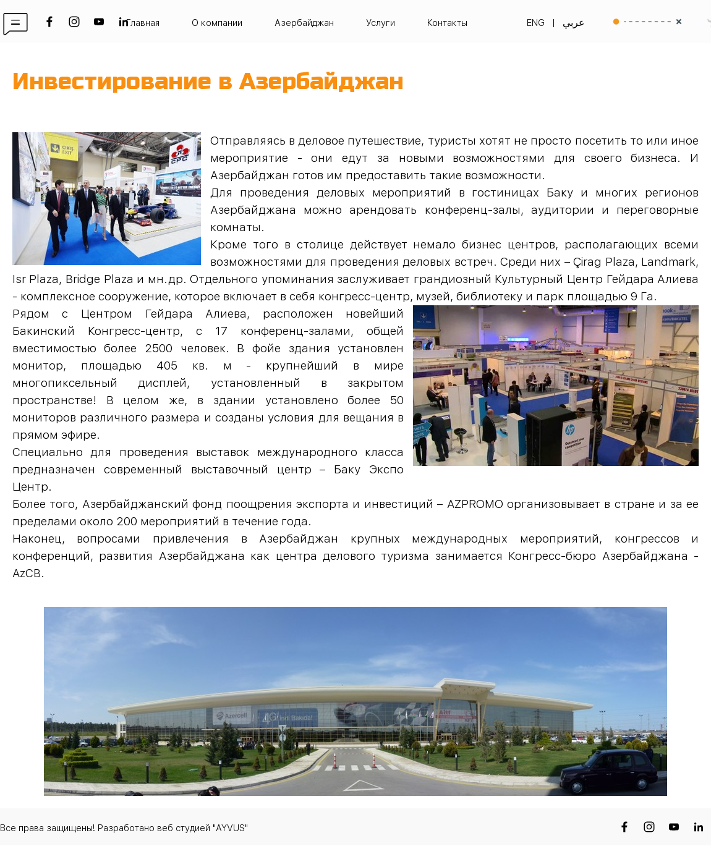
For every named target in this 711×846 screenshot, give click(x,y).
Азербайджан (304, 22)
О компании (217, 22)
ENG (536, 22)
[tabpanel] (355, 22)
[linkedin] (123, 21)
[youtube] (99, 21)
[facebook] (49, 21)
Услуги (380, 22)
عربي (574, 22)
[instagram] (74, 21)
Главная (143, 22)
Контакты (447, 22)
